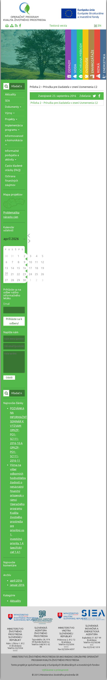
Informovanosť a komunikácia (14, 139)
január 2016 (17, 584)
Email (6, 303)
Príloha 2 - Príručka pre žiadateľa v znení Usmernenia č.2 (64, 102)
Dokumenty (13, 106)
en (99, 25)
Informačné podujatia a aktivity (12, 155)
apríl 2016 (16, 580)
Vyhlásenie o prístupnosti (55, 670)
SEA (7, 100)
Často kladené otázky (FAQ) (13, 168)
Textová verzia (58, 25)
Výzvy (10, 112)
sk (95, 25)
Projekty (11, 119)
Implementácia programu (14, 127)
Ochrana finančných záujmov (11, 180)
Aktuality (10, 94)
